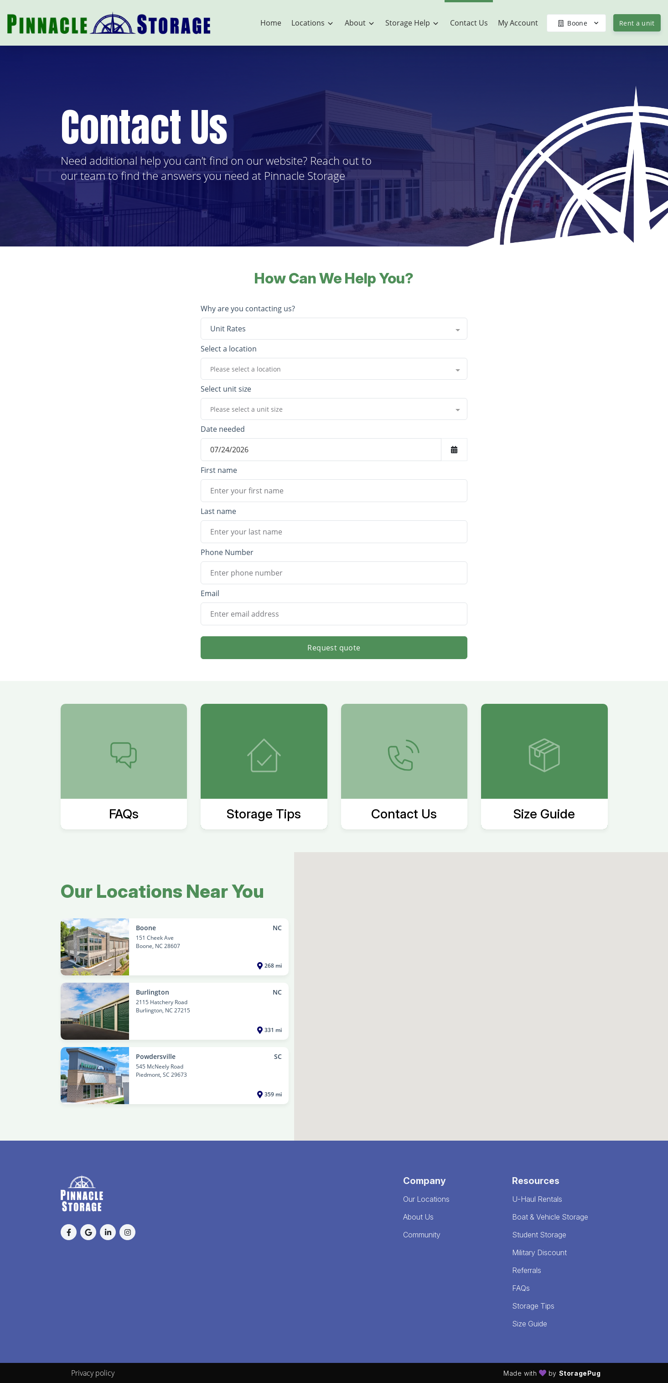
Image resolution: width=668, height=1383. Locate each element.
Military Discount (539, 1252)
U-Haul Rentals (537, 1199)
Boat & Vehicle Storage (550, 1216)
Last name (218, 511)
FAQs (521, 1288)
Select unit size (226, 389)
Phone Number (227, 552)
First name (219, 470)
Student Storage (539, 1234)
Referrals (526, 1270)
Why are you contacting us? (248, 309)
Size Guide (529, 1323)
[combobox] (334, 329)
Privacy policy (92, 1373)
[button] (69, 1232)
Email (210, 593)
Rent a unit (637, 23)
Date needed (223, 429)
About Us (418, 1216)
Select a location (229, 349)
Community (421, 1234)
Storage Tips (533, 1305)
